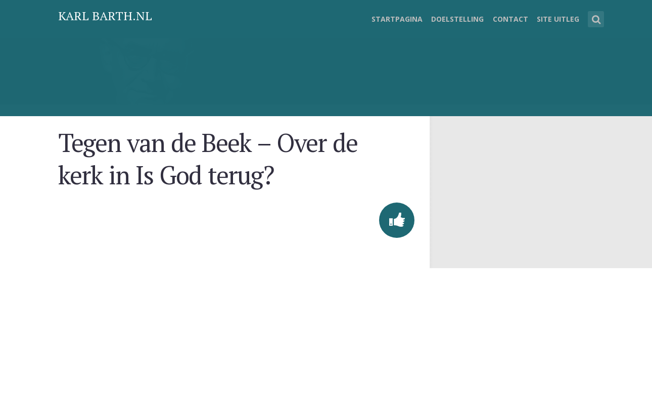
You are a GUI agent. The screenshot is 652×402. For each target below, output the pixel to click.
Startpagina (397, 19)
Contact (510, 19)
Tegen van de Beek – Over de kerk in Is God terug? (207, 158)
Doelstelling (457, 19)
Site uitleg (558, 19)
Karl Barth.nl (105, 16)
